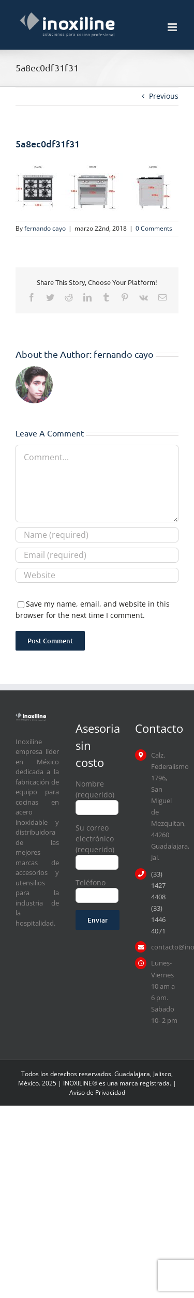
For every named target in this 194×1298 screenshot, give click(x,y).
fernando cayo (45, 228)
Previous (163, 96)
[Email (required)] (97, 555)
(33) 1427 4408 (158, 885)
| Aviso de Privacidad (122, 1088)
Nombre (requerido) (97, 795)
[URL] (97, 575)
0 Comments (154, 228)
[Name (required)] (97, 534)
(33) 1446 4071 (158, 919)
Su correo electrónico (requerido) (97, 844)
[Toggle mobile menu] (173, 27)
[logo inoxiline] (31, 716)
